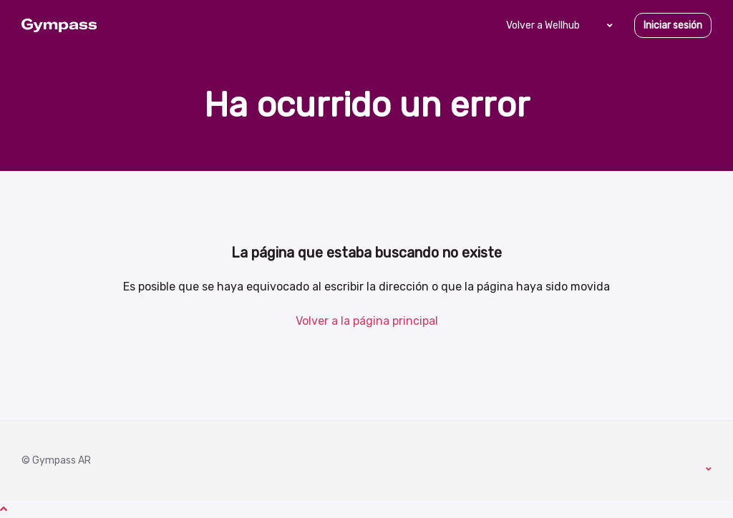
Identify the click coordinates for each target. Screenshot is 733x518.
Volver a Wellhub (543, 25)
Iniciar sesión (673, 25)
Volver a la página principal (367, 321)
